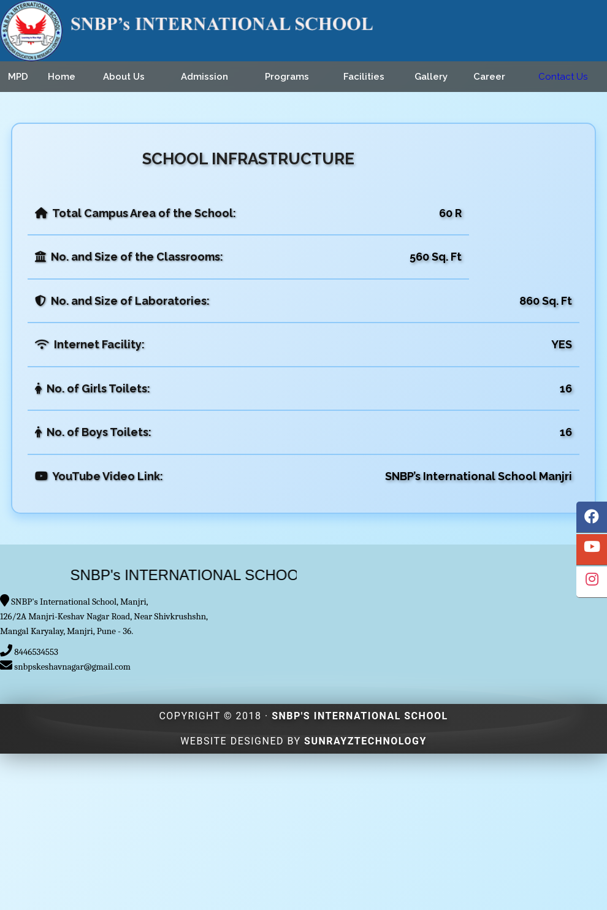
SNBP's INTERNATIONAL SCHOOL (360, 716)
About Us (124, 76)
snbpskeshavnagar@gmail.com (72, 666)
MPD (18, 76)
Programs (287, 76)
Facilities (363, 76)
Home (61, 76)
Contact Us (562, 76)
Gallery (431, 76)
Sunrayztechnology (365, 741)
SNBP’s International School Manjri (478, 476)
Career (489, 76)
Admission (204, 76)
